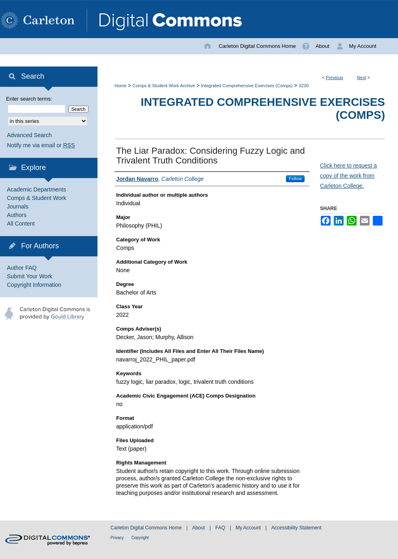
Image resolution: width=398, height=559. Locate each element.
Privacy (117, 537)
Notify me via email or (41, 145)
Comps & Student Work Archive (163, 85)
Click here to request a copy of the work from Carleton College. (348, 175)
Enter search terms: (29, 99)
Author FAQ (22, 267)
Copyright (140, 537)
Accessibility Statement (296, 528)
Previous (334, 77)
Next (361, 77)
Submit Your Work (29, 276)
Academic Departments (36, 189)
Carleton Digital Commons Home (146, 528)
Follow (295, 178)
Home (120, 85)
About (199, 528)
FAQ (220, 528)
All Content (21, 223)
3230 (303, 85)
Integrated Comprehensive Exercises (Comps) (247, 85)
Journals (17, 206)
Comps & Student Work (36, 198)
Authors (16, 215)
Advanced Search (29, 135)
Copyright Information (34, 285)
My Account (249, 528)
